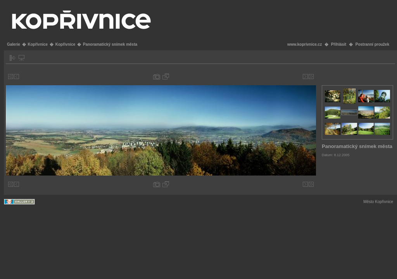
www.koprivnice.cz (304, 44)
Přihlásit (338, 44)
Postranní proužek (372, 44)
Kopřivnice (38, 44)
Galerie (13, 44)
